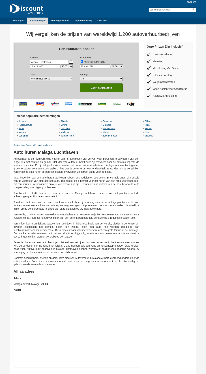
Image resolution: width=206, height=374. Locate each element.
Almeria (64, 121)
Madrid (148, 128)
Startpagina (19, 20)
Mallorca (65, 132)
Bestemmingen (38, 20)
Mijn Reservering (83, 20)
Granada (107, 125)
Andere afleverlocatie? (94, 62)
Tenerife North (67, 136)
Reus (147, 132)
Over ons (191, 2)
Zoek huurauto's (101, 87)
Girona (64, 125)
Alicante (22, 121)
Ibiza (147, 125)
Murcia (106, 132)
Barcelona (108, 121)
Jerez (21, 128)
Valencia (149, 136)
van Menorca (109, 128)
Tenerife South (110, 136)
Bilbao (148, 121)
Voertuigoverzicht (60, 20)
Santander (24, 136)
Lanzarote (65, 128)
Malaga (22, 132)
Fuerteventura (25, 125)
